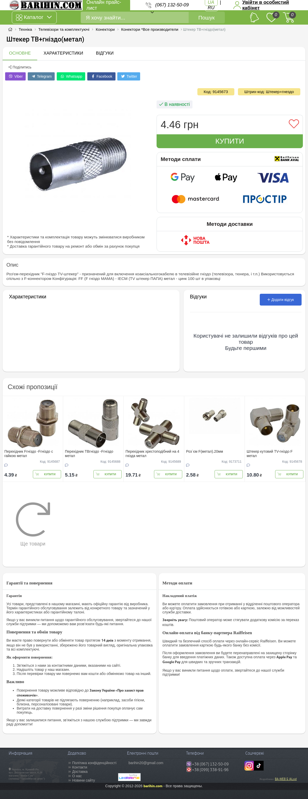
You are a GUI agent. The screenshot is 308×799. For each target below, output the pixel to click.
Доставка (80, 772)
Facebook (101, 76)
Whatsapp (71, 76)
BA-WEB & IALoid (286, 779)
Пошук (206, 18)
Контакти (79, 767)
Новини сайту (83, 780)
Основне (20, 53)
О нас (77, 776)
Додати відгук (280, 300)
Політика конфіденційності (94, 763)
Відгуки (105, 53)
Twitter (128, 76)
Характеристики (63, 53)
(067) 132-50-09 (172, 4)
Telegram (41, 76)
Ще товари (33, 524)
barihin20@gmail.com (146, 763)
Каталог (34, 17)
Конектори (105, 29)
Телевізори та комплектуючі (64, 29)
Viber (15, 76)
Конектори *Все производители (149, 29)
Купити (229, 141)
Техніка (25, 29)
